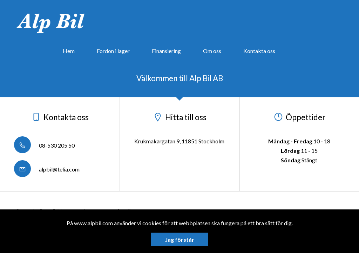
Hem (69, 50)
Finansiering (166, 50)
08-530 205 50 (44, 145)
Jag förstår (179, 239)
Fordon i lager (113, 50)
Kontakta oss (259, 50)
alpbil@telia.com (47, 169)
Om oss (212, 50)
